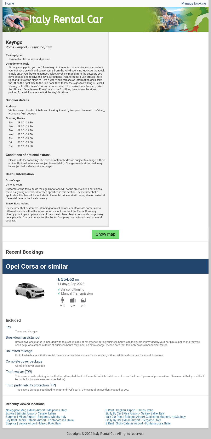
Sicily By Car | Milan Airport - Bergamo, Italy (133, 420)
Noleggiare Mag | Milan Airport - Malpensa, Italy (36, 410)
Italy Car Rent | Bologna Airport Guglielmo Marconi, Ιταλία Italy (146, 416)
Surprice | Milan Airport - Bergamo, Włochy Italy (36, 416)
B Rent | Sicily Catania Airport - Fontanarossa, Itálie (138, 423)
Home (9, 3)
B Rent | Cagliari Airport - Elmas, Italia (129, 410)
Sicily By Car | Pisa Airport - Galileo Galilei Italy (135, 413)
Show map (105, 234)
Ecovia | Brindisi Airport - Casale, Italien (31, 413)
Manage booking (193, 3)
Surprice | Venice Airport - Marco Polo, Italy (33, 423)
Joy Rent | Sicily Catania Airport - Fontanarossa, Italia (40, 420)
